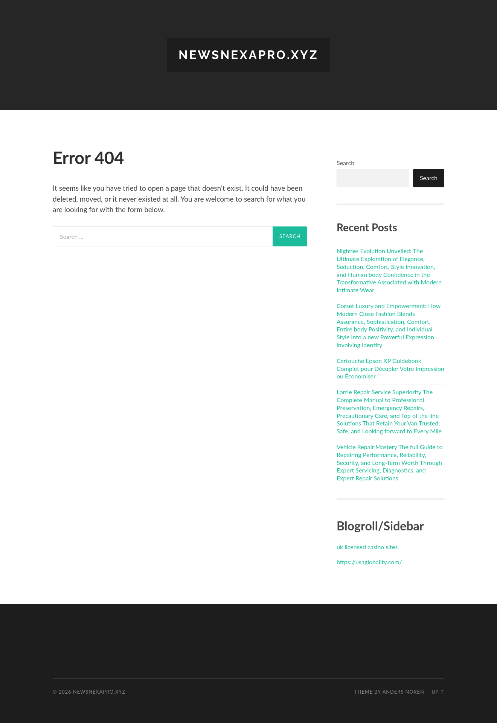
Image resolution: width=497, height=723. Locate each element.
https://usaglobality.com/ (369, 561)
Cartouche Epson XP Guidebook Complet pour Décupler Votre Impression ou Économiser (390, 368)
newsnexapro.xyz (248, 55)
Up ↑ (437, 692)
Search (345, 162)
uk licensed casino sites (367, 546)
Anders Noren (403, 692)
